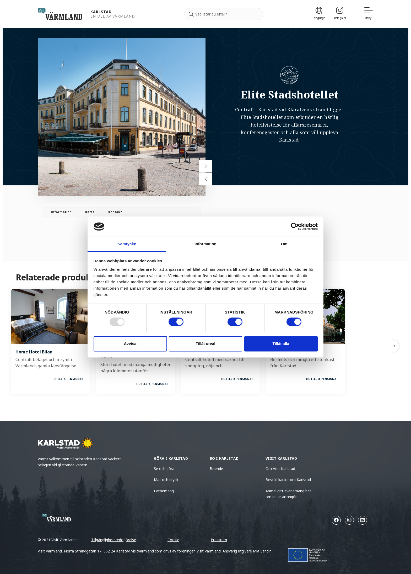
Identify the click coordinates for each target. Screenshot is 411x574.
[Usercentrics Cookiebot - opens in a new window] (295, 227)
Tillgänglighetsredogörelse (113, 539)
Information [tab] (205, 244)
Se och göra (164, 468)
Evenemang (164, 490)
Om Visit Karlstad (280, 468)
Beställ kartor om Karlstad (288, 479)
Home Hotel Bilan (33, 352)
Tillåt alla (281, 343)
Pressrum (219, 539)
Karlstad (101, 12)
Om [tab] (284, 244)
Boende (216, 468)
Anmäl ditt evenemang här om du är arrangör (288, 493)
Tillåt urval (205, 343)
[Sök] (191, 14)
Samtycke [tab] (127, 244)
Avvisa (130, 343)
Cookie (173, 539)
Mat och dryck (166, 479)
